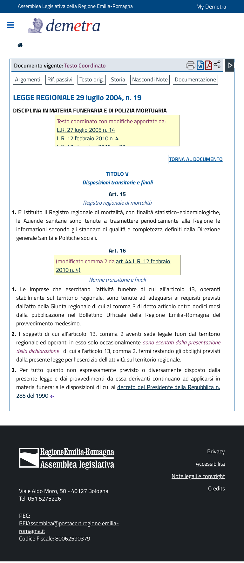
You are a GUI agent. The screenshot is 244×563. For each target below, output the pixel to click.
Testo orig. (91, 79)
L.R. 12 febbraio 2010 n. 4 (88, 138)
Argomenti (27, 79)
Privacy (216, 451)
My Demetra (211, 6)
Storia (118, 79)
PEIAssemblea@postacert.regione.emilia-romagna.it (69, 527)
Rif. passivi (59, 79)
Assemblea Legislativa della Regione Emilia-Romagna (75, 6)
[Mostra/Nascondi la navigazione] (10, 25)
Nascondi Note (150, 79)
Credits (216, 488)
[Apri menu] (231, 65)
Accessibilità (210, 463)
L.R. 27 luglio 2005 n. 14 (86, 129)
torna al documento (196, 159)
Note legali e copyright (198, 476)
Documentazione (195, 79)
